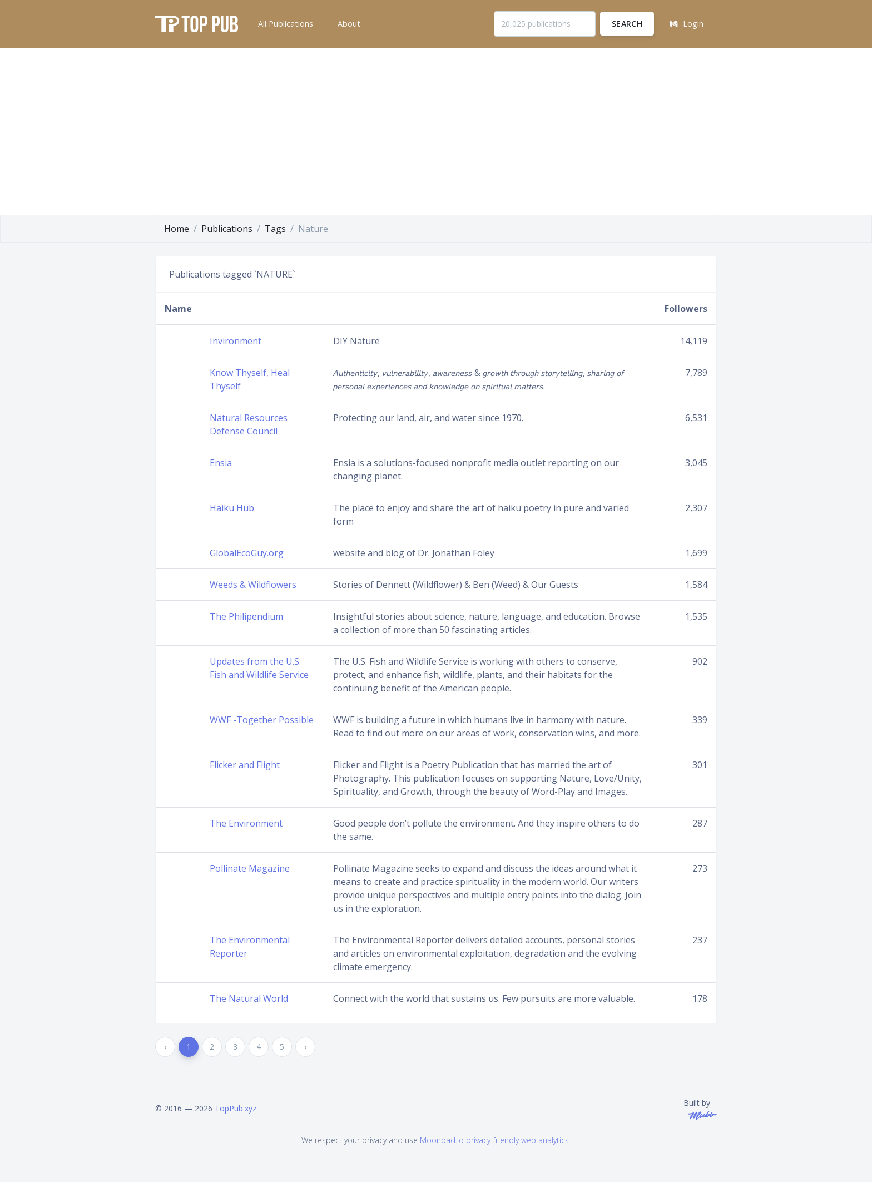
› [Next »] (305, 1046)
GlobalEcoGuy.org (247, 553)
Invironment (235, 341)
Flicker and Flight (245, 765)
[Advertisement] (436, 131)
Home (176, 228)
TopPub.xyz (235, 1108)
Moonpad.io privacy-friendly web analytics (494, 1140)
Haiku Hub (232, 508)
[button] (284, 24)
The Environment (246, 823)
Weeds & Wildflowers (253, 584)
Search (627, 23)
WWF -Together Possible (262, 720)
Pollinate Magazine (250, 868)
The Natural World (249, 998)
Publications (226, 228)
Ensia (221, 463)
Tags (275, 228)
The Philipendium (246, 616)
